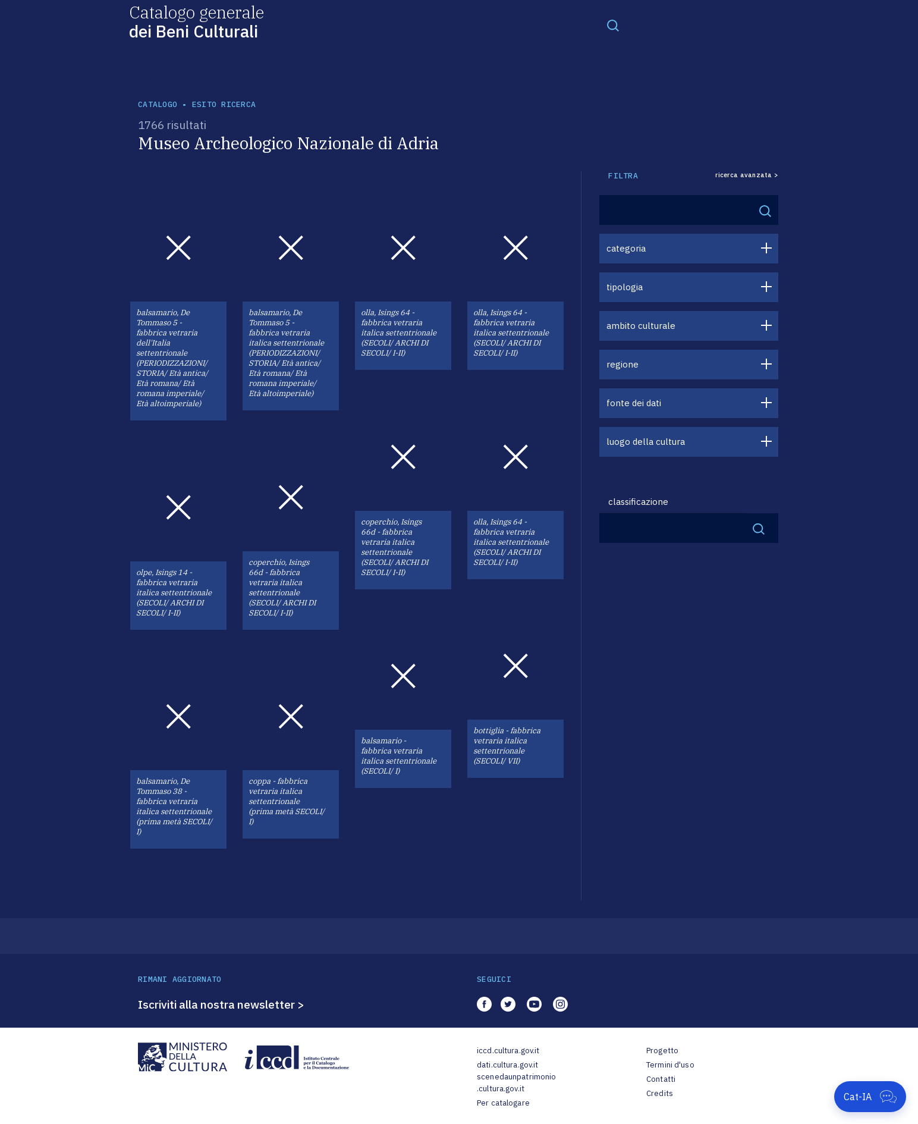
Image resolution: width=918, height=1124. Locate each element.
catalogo (157, 104)
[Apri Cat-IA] (870, 1096)
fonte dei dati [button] (633, 403)
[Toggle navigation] (613, 25)
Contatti (660, 1079)
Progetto (662, 1050)
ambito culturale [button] (640, 325)
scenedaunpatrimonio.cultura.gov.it (516, 1083)
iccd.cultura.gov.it (508, 1050)
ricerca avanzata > (746, 175)
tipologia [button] (624, 287)
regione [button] (622, 364)
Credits (659, 1093)
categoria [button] (626, 248)
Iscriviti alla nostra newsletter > (221, 1004)
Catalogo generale (196, 21)
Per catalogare (503, 1103)
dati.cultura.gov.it (507, 1065)
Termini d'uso (670, 1065)
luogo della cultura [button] (645, 441)
